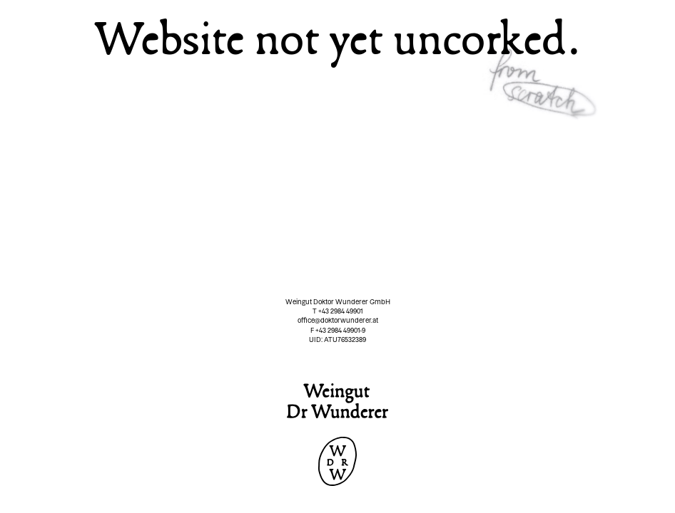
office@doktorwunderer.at (338, 320)
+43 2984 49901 (340, 311)
